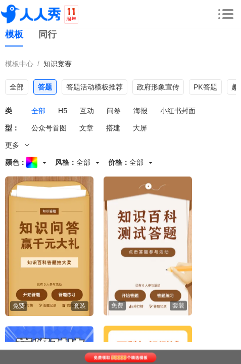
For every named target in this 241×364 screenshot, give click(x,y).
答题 (45, 87)
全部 (17, 87)
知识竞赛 (57, 64)
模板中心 (19, 64)
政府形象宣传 (158, 87)
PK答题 (205, 87)
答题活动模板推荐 (94, 87)
